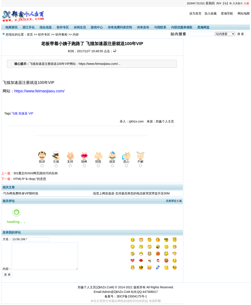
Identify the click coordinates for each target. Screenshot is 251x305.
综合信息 (46, 27)
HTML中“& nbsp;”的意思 (29, 179)
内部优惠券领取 (181, 27)
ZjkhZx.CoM (105, 287)
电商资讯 (11, 27)
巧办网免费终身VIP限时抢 (21, 193)
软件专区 (63, 27)
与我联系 (160, 27)
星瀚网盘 (203, 27)
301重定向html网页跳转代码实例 (35, 173)
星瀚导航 (227, 13)
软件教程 (61, 34)
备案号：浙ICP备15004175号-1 (126, 296)
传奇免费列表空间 (120, 27)
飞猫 (14, 113)
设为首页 (195, 13)
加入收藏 (210, 13)
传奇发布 (143, 27)
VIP (30, 113)
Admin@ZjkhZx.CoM (116, 292)
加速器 (22, 113)
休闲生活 (80, 27)
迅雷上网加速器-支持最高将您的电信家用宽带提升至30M (131, 193)
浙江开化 (29, 27)
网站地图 (244, 13)
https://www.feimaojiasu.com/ (39, 91)
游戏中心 (97, 27)
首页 (30, 34)
